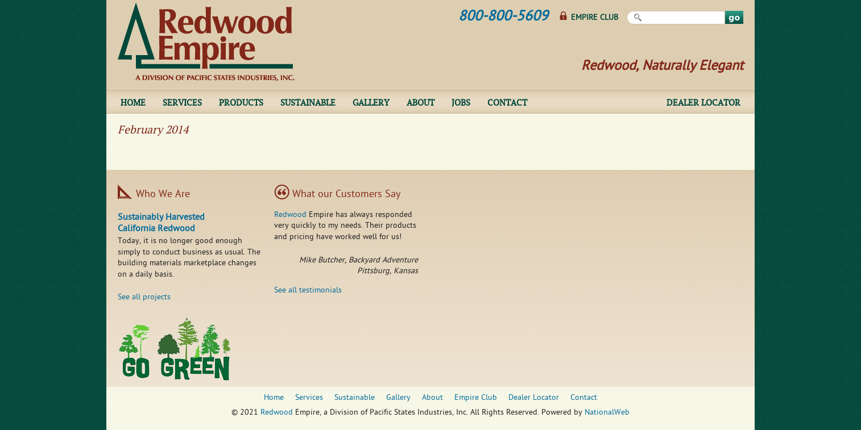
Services (182, 102)
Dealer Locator (703, 102)
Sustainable (308, 102)
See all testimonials (308, 290)
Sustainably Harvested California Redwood (161, 224)
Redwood (290, 215)
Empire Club (594, 17)
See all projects (144, 297)
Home (133, 102)
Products (241, 102)
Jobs (461, 102)
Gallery (371, 102)
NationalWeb (607, 412)
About (420, 102)
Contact (507, 102)
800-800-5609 (503, 16)
